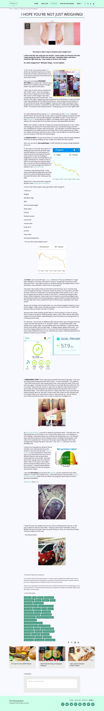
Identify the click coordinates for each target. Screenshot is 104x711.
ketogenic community (47, 628)
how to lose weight (44, 626)
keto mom (37, 612)
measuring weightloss (31, 606)
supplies (53, 473)
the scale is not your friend (32, 614)
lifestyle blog (47, 637)
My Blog (16, 9)
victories (40, 597)
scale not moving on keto (46, 606)
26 (42, 649)
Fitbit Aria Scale (38, 167)
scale (34, 597)
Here (37, 482)
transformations (29, 600)
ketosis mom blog (49, 631)
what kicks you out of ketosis (45, 617)
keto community (38, 603)
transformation (49, 597)
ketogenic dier (29, 628)
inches (44, 609)
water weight (28, 609)
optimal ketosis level (30, 620)
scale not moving (46, 614)
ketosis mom (28, 603)
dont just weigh (39, 640)
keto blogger (35, 634)
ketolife (37, 628)
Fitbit (48, 114)
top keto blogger (29, 637)
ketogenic (45, 600)
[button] (85, 3)
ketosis (53, 600)
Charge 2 (68, 114)
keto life (50, 609)
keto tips (38, 600)
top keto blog (45, 634)
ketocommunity (29, 631)
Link (61, 442)
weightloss (28, 597)
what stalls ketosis (30, 617)
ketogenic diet (29, 612)
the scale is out (29, 640)
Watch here (28, 482)
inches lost (37, 609)
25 (13, 649)
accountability (46, 612)
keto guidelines (50, 640)
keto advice (38, 631)
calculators (30, 119)
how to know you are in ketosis (33, 623)
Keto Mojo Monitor (32, 433)
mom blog (38, 637)
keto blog (27, 634)
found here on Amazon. (42, 183)
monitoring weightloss (31, 626)
